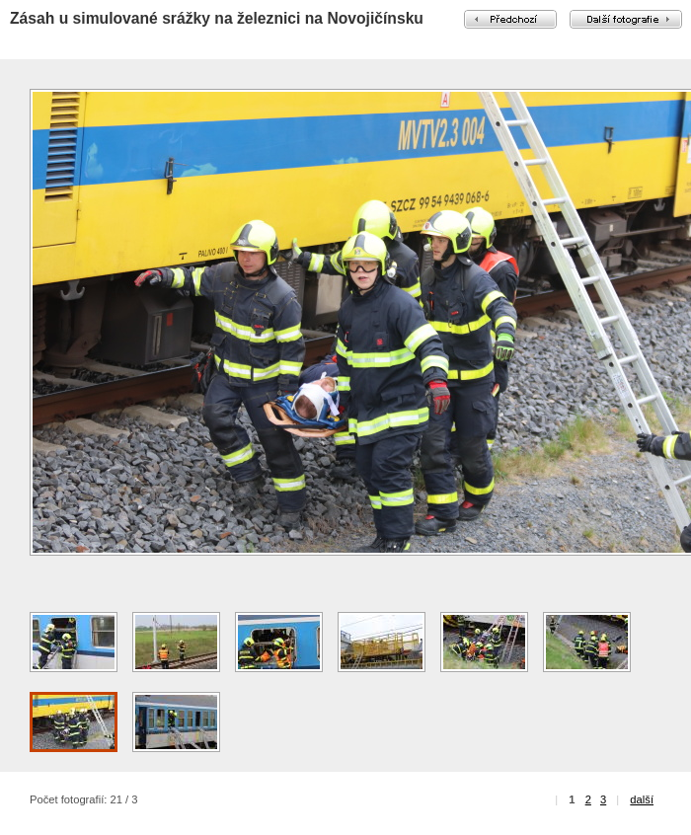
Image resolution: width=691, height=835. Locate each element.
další (641, 799)
